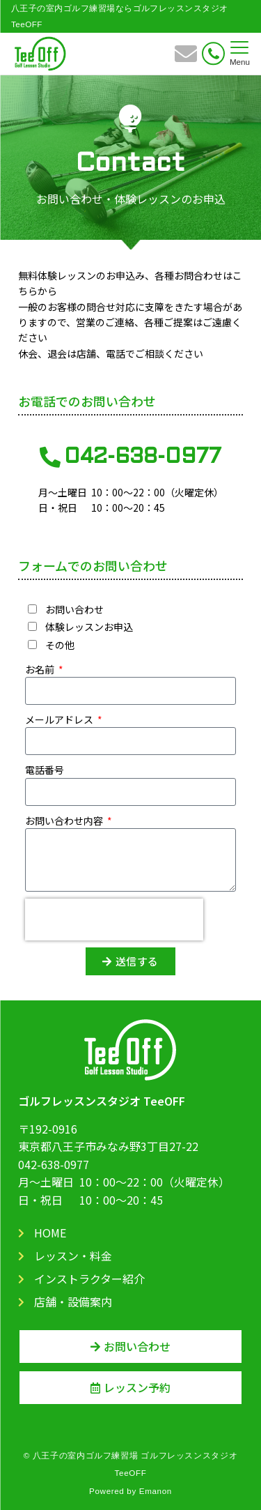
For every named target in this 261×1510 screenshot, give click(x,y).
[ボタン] (186, 58)
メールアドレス (60, 719)
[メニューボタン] (240, 53)
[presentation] (114, 919)
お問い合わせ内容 (65, 821)
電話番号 (44, 770)
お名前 (40, 669)
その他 (59, 645)
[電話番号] (213, 53)
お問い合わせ (74, 609)
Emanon (155, 1490)
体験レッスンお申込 (89, 627)
